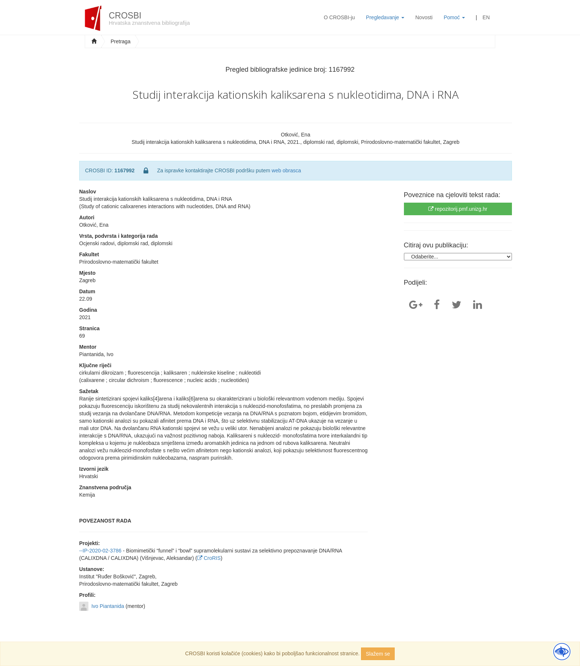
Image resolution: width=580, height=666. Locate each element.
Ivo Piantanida (107, 606)
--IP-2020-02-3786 (100, 551)
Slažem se (378, 654)
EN (486, 17)
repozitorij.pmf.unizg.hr (458, 209)
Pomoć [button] (454, 17)
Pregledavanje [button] (385, 17)
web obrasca (286, 170)
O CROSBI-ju (339, 17)
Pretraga (121, 41)
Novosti (424, 17)
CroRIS (209, 558)
